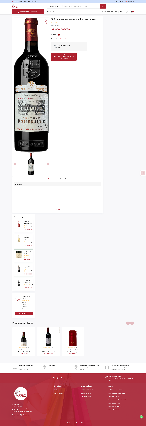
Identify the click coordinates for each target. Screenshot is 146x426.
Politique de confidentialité (116, 393)
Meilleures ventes (86, 393)
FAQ (82, 400)
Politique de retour (114, 403)
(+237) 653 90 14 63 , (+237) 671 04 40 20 (26, 2)
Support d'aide (58, 393)
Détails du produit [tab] (52, 179)
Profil (55, 390)
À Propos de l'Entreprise (115, 390)
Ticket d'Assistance (114, 410)
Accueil (48, 12)
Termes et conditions (114, 396)
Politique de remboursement (117, 400)
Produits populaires (87, 390)
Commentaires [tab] (64, 179)
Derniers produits (86, 396)
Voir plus (57, 209)
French (128, 1)
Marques (56, 12)
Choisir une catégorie (27, 12)
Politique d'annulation (115, 406)
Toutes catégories (54, 6)
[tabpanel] (57, 196)
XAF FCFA (118, 1)
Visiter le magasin (24, 313)
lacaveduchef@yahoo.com (20, 415)
